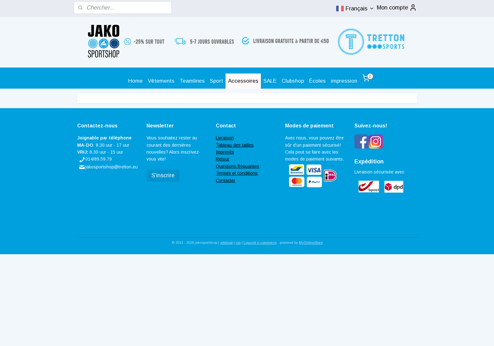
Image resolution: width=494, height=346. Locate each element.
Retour (222, 158)
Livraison (225, 137)
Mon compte (397, 7)
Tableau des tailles (235, 145)
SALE (270, 81)
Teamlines (192, 81)
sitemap (226, 242)
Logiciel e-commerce (260, 242)
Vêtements (161, 81)
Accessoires (243, 81)
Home (135, 81)
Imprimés (225, 152)
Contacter (225, 180)
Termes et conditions (237, 173)
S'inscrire (163, 175)
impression (344, 81)
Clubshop (293, 81)
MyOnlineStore (311, 242)
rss (238, 242)
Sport (216, 81)
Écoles (317, 81)
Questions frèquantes (237, 166)
